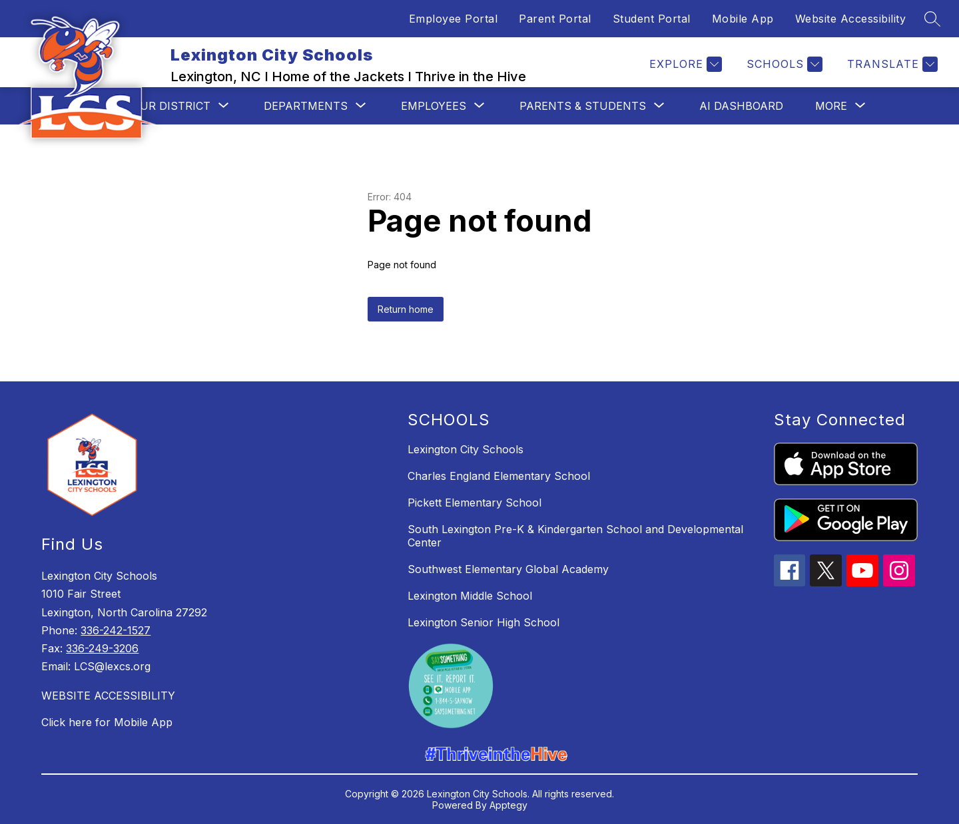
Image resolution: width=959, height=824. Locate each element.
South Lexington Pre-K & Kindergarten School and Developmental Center (575, 535)
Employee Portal (453, 18)
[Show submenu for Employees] (433, 106)
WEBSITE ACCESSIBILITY (108, 695)
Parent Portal (555, 18)
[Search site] (932, 19)
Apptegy (508, 805)
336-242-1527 (116, 630)
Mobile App (743, 18)
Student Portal (652, 18)
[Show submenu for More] (831, 106)
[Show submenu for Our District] (171, 106)
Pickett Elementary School (474, 502)
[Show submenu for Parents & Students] (582, 106)
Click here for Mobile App (106, 722)
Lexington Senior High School (483, 622)
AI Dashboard (741, 105)
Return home (406, 309)
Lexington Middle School (470, 595)
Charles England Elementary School (499, 476)
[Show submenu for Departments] (306, 106)
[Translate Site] (891, 64)
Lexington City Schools (465, 449)
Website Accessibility (850, 18)
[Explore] (684, 64)
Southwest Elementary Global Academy (508, 569)
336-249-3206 (102, 648)
